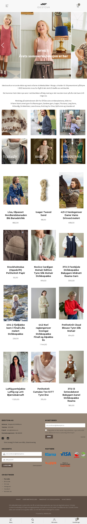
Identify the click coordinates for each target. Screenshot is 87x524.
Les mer (83, 438)
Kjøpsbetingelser (30, 500)
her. (70, 101)
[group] (43, 45)
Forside (7, 480)
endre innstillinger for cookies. (50, 510)
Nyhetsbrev (66, 500)
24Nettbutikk (47, 514)
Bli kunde (7, 482)
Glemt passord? (37, 466)
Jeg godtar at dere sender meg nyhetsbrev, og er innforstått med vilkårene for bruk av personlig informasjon (64, 432)
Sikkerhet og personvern (49, 500)
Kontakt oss (8, 492)
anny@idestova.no (12, 431)
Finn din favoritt (43, 63)
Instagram (7, 487)
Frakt (18, 500)
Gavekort (7, 489)
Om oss (6, 484)
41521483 (10, 428)
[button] (84, 45)
